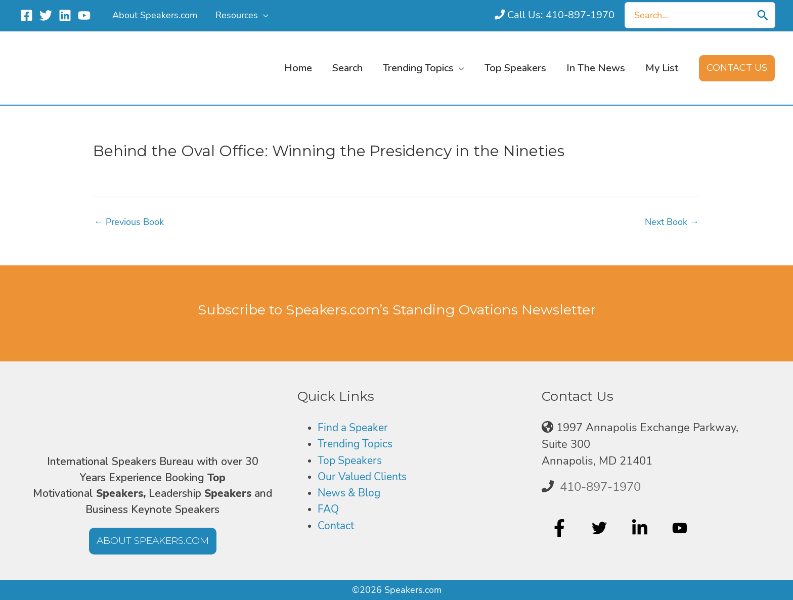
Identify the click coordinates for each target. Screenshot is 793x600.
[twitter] (600, 528)
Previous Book (129, 221)
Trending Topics (357, 444)
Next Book (672, 221)
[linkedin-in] (641, 528)
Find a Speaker (355, 427)
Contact (337, 526)
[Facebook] (26, 15)
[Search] (763, 15)
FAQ (329, 509)
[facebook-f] (560, 528)
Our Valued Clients (366, 476)
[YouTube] (84, 15)
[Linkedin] (65, 15)
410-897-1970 (600, 487)
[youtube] (681, 528)
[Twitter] (46, 15)
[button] (263, 15)
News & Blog (351, 493)
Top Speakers (352, 460)
